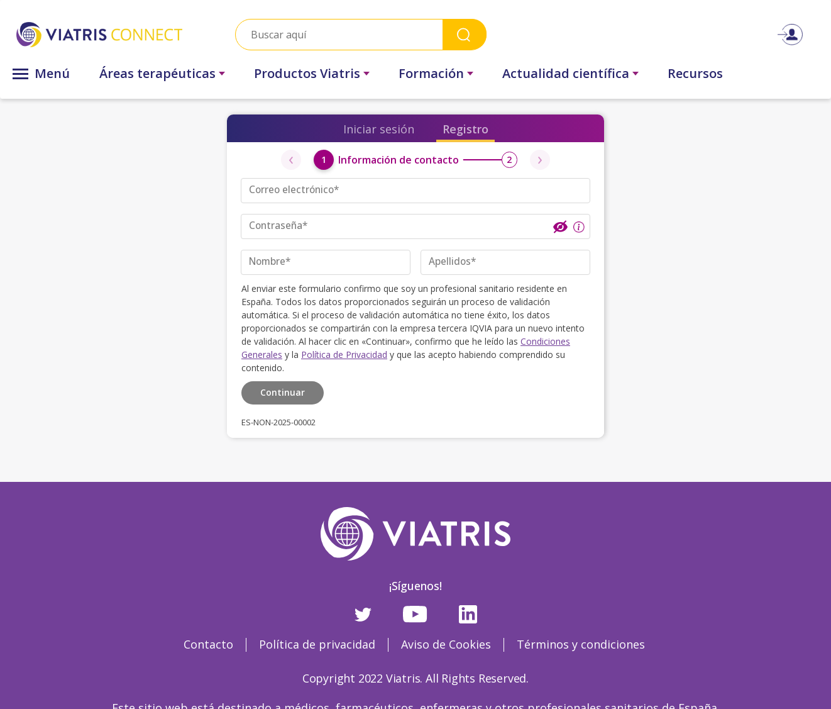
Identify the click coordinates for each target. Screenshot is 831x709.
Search (465, 34)
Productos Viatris (307, 73)
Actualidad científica (565, 73)
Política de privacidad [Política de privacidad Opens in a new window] (317, 643)
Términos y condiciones (581, 643)
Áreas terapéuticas (157, 73)
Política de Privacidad (344, 354)
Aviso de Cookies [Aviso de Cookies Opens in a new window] (446, 643)
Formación (431, 73)
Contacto (208, 643)
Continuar (282, 391)
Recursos (695, 73)
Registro (465, 129)
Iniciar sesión (378, 129)
